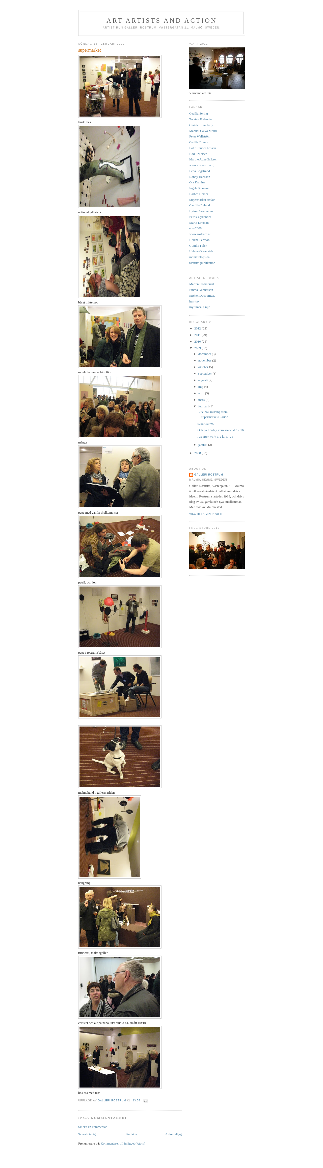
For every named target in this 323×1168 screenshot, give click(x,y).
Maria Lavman (199, 223)
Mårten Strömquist (201, 284)
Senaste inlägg (87, 1134)
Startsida (131, 1134)
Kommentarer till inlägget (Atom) (123, 1143)
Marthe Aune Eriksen (203, 159)
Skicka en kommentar (92, 1127)
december (205, 354)
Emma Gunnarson (201, 290)
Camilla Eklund (199, 205)
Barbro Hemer (198, 194)
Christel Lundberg (201, 125)
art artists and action (161, 20)
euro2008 (195, 228)
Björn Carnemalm (201, 211)
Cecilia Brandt (198, 142)
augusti (203, 380)
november (205, 360)
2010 (198, 341)
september (205, 373)
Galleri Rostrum (208, 474)
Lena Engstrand (199, 171)
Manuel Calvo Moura (203, 131)
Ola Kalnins (197, 182)
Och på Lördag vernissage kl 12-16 (220, 430)
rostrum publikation (202, 263)
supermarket (205, 423)
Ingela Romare (199, 188)
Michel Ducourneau (202, 295)
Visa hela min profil (206, 514)
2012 (198, 328)
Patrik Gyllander (200, 217)
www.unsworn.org (201, 165)
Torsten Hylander (200, 119)
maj (201, 386)
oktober (203, 367)
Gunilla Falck (198, 245)
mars (202, 400)
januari (203, 445)
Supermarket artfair (202, 200)
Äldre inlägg (173, 1134)
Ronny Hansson (199, 177)
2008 (198, 453)
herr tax (194, 301)
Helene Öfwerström (202, 251)
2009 (198, 348)
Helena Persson (199, 240)
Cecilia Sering (198, 113)
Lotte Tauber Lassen (202, 148)
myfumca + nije (199, 307)
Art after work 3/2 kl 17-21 (215, 436)
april (201, 393)
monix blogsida (199, 257)
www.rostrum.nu (200, 234)
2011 (198, 335)
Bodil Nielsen (198, 154)
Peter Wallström (199, 136)
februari (203, 406)
